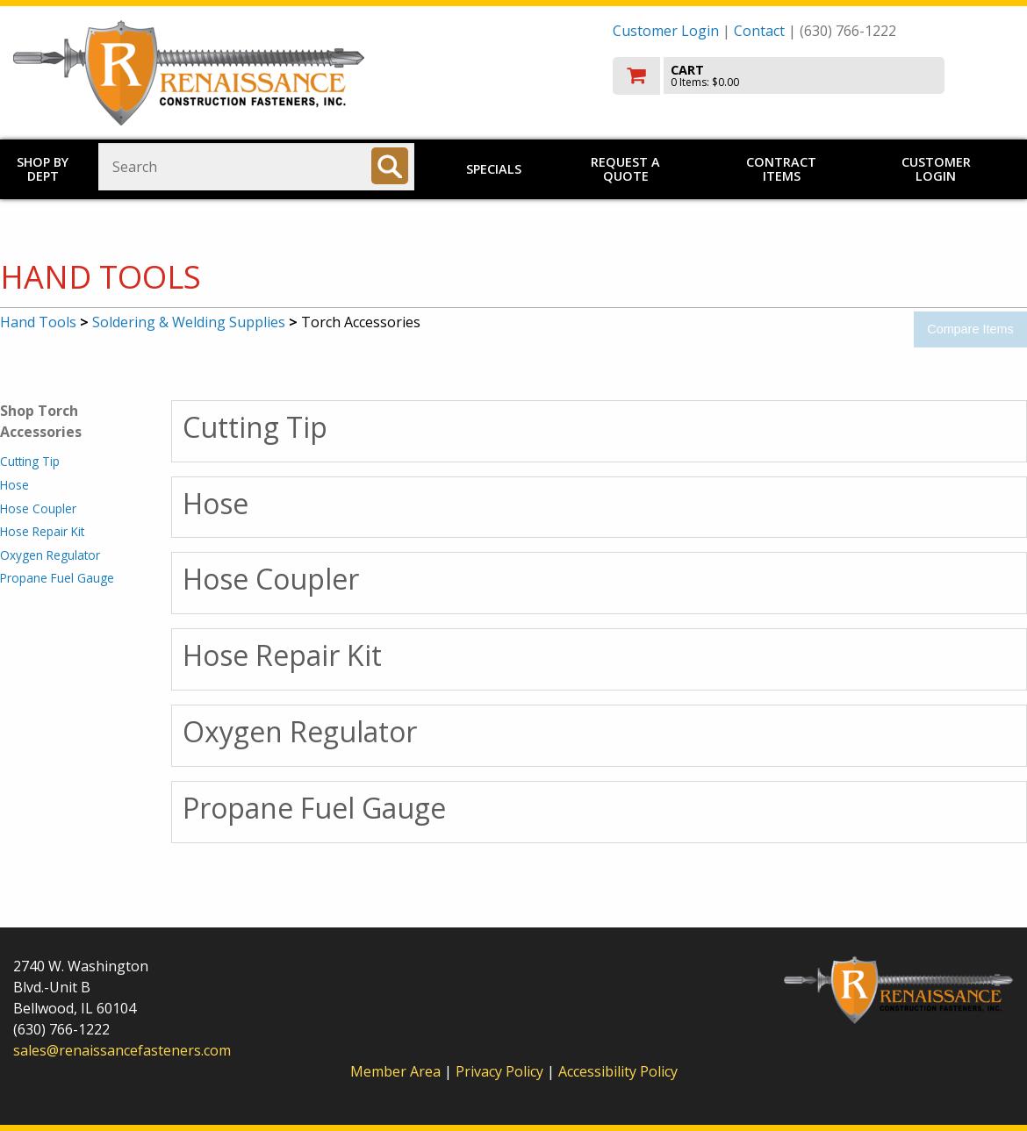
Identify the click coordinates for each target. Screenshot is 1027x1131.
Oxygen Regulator (50, 555)
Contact (759, 30)
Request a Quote (625, 169)
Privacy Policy (501, 1071)
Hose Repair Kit (42, 531)
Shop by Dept (42, 169)
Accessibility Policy (618, 1071)
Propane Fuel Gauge (57, 577)
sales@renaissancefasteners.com (122, 1050)
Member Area (395, 1071)
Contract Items (781, 169)
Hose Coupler (38, 508)
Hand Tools (38, 322)
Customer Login (666, 30)
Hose (14, 484)
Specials (493, 169)
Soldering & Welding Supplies (188, 322)
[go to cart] (814, 76)
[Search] (389, 165)
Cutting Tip (30, 461)
